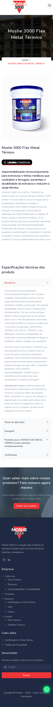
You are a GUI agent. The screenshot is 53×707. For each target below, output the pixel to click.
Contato (7, 616)
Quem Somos (12, 579)
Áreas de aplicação (14, 422)
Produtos (8, 594)
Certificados (11, 455)
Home (25, 60)
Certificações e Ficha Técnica (19, 602)
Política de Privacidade (14, 644)
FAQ (8, 607)
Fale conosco (12, 620)
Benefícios (10, 282)
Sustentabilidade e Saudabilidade (22, 589)
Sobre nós (8, 576)
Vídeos (9, 611)
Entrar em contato (26, 505)
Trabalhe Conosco (14, 624)
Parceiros (10, 584)
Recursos (8, 598)
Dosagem (10, 431)
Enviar (26, 675)
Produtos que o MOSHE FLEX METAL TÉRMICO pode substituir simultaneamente (24, 443)
